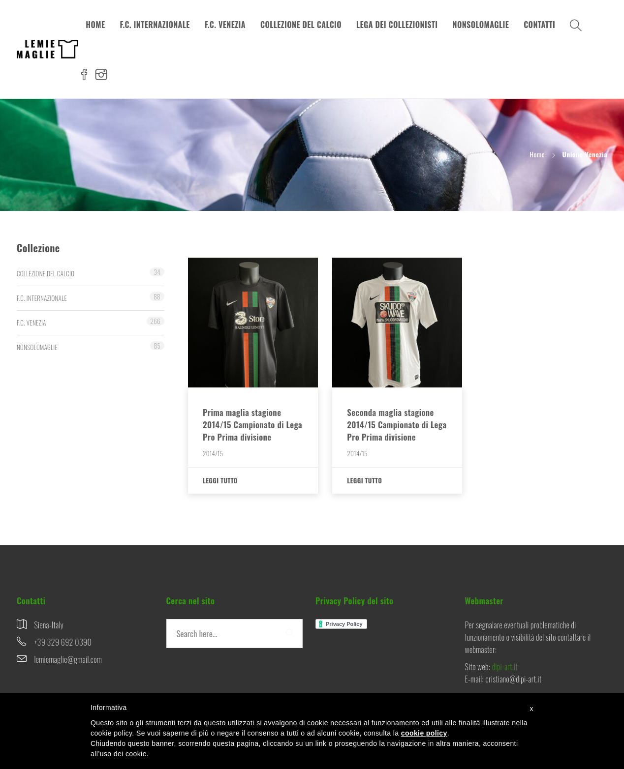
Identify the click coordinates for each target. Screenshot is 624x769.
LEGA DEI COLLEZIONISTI (397, 24)
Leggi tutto (220, 480)
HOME (95, 24)
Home (537, 154)
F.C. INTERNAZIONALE (154, 24)
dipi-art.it (505, 667)
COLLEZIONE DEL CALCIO (301, 24)
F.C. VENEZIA (225, 24)
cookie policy (424, 733)
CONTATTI (539, 24)
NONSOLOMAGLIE (481, 24)
